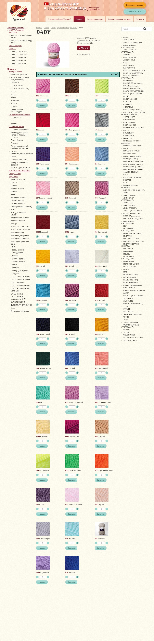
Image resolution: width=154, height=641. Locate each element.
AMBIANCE (127, 54)
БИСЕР (14, 183)
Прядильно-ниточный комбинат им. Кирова (19, 147)
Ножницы (14, 256)
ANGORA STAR (129, 60)
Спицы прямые (17, 294)
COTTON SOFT (129, 117)
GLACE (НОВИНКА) (130, 172)
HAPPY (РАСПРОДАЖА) (132, 177)
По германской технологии (19, 115)
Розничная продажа (95, 19)
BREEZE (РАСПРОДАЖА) (132, 94)
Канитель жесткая (18, 180)
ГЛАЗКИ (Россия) (18, 204)
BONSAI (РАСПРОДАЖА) (132, 88)
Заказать (42, 105)
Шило (13, 308)
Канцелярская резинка (20, 218)
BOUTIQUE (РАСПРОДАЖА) (133, 91)
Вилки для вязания (18, 198)
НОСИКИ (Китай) (18, 259)
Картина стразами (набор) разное (21, 42)
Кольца (14, 224)
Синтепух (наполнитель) (20, 130)
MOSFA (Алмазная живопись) (16, 31)
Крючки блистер (17, 233)
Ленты (13, 247)
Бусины (14, 192)
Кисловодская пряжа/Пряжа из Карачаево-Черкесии (19, 135)
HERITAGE (127, 180)
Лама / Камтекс (17, 140)
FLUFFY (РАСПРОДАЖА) (132, 156)
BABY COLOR (128, 65)
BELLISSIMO (128, 80)
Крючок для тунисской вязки (20, 243)
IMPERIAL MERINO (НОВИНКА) (129, 186)
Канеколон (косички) (19, 75)
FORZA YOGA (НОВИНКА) (133, 169)
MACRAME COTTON (131, 238)
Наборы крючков (17, 250)
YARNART (73, 28)
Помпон (14, 107)
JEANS (125, 193)
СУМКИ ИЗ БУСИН (18, 302)
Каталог (79, 19)
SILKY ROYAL (128, 298)
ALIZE (13, 92)
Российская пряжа (16, 127)
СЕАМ (13, 157)
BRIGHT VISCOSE (130, 99)
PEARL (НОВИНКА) (130, 280)
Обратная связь (134, 11)
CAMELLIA (127, 102)
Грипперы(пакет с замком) (21, 207)
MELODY (126, 254)
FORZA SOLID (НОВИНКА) (133, 164)
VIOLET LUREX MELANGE (133, 337)
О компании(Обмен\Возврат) (59, 19)
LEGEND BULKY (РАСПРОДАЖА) (128, 222)
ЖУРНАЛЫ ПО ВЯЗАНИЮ (19, 171)
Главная (39, 28)
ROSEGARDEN (129, 288)
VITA (13, 121)
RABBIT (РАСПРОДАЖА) (132, 285)
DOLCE (126, 130)
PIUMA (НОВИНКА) (130, 282)
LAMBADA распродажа (131, 216)
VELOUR (126, 330)
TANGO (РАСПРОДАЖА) (132, 314)
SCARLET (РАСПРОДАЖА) (133, 296)
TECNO (126, 317)
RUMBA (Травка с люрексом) (134, 290)
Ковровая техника (18, 221)
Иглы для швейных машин (18, 214)
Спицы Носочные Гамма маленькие (20, 290)
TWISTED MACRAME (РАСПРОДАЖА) (130, 326)
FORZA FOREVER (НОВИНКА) (134, 161)
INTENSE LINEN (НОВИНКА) (134, 190)
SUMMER (126, 309)
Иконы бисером (15, 46)
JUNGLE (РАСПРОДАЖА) (132, 211)
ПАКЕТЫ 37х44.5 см (19, 55)
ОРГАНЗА (15, 268)
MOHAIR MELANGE (130, 274)
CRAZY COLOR (129, 120)
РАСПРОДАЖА (17, 86)
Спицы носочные (18, 283)
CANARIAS (127, 104)
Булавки (14, 186)
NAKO (13, 98)
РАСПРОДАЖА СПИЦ (19, 89)
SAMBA (126, 293)
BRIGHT (126, 96)
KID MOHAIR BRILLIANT (132, 213)
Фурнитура (13, 177)
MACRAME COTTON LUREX (133, 241)
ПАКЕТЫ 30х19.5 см (19, 52)
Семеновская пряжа (19, 160)
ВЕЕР (13, 195)
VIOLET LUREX (129, 335)
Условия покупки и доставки (119, 19)
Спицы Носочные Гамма (20, 286)
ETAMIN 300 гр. (129, 135)
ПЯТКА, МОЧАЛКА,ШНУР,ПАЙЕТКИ (22, 152)
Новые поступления (134, 5)
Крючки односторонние (20, 239)
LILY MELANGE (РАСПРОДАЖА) (128, 230)
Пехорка (14, 143)
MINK (125, 272)
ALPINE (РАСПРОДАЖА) (132, 42)
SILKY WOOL (128, 301)
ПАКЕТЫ (12, 49)
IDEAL (125, 183)
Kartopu (14, 95)
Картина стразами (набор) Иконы (21, 36)
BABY (125, 62)
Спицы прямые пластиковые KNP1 (18, 298)
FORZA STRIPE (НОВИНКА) (133, 167)
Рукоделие (15, 274)
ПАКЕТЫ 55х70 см (18, 64)
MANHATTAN (128, 251)
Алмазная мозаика (15, 28)
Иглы (13, 210)
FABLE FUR (127, 138)
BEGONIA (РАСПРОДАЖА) (133, 73)
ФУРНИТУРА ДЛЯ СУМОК (21, 305)
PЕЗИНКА (15, 83)
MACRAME (127, 236)
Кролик (13, 124)
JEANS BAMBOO (129, 195)
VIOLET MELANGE (130, 340)
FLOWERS (127, 148)
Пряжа (53, 28)
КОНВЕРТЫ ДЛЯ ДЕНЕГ (21, 227)
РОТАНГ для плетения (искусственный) (20, 78)
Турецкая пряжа (63, 28)
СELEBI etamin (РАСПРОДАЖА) (17, 111)
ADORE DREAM (129, 40)
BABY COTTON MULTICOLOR (134, 70)
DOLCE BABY (128, 133)
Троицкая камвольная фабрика (19, 164)
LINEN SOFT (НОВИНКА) (132, 233)
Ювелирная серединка (20, 311)
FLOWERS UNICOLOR (131, 151)
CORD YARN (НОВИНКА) (132, 109)
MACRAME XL (128, 248)
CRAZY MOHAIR (129, 122)
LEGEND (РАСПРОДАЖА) (133, 219)
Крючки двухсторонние (20, 236)
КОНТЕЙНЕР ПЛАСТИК (20, 230)
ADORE (126, 37)
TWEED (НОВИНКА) (130, 322)
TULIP (125, 319)
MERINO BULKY (129, 261)
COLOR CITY (16, 118)
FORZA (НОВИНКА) (130, 159)
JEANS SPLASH (129, 205)
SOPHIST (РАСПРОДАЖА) (133, 304)
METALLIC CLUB (129, 266)
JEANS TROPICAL (130, 208)
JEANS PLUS (128, 203)
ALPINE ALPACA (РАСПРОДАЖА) (128, 46)
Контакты (140, 19)
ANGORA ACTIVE (129, 57)
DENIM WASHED (129, 125)
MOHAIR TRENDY (130, 277)
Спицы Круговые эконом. (21, 280)
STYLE (125, 306)
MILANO (126, 269)
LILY (125, 226)
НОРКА (14, 104)
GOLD (125, 175)
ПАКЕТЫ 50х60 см (18, 58)
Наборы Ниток (15, 174)
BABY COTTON (129, 68)
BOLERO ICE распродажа (132, 83)
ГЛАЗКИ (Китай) (17, 201)
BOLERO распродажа (131, 86)
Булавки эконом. (17, 189)
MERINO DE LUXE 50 (131, 264)
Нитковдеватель (17, 253)
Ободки (14, 265)
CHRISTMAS (128, 107)
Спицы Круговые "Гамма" (21, 277)
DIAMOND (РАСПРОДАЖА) (133, 127)
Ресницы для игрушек (19, 271)
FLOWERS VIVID (129, 153)
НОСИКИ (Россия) (18, 262)
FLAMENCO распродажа (132, 145)
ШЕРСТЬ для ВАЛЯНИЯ (20, 168)
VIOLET (126, 332)
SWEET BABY (128, 311)
